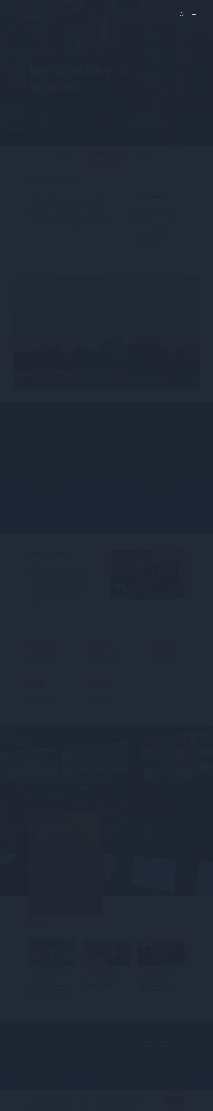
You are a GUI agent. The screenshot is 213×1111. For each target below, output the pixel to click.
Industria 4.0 (144, 158)
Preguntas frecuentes (127, 1087)
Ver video (39, 378)
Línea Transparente (100, 1045)
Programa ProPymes (101, 1051)
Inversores (94, 1056)
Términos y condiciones (100, 1087)
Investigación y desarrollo (105, 158)
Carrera (92, 1062)
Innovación (68, 158)
